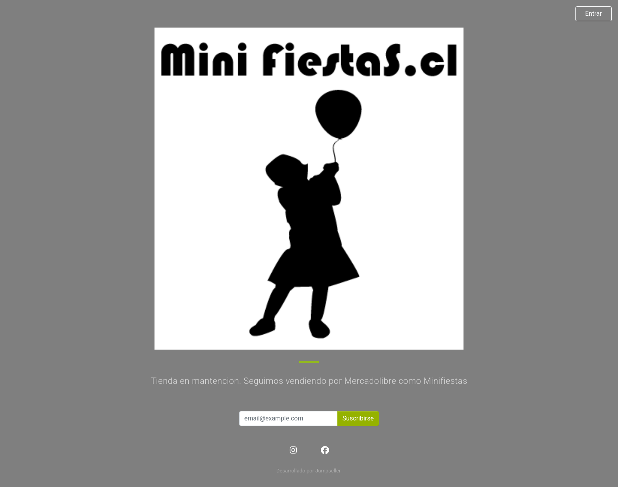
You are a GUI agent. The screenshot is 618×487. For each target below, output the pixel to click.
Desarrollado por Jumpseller (308, 471)
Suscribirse (358, 418)
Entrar (593, 13)
